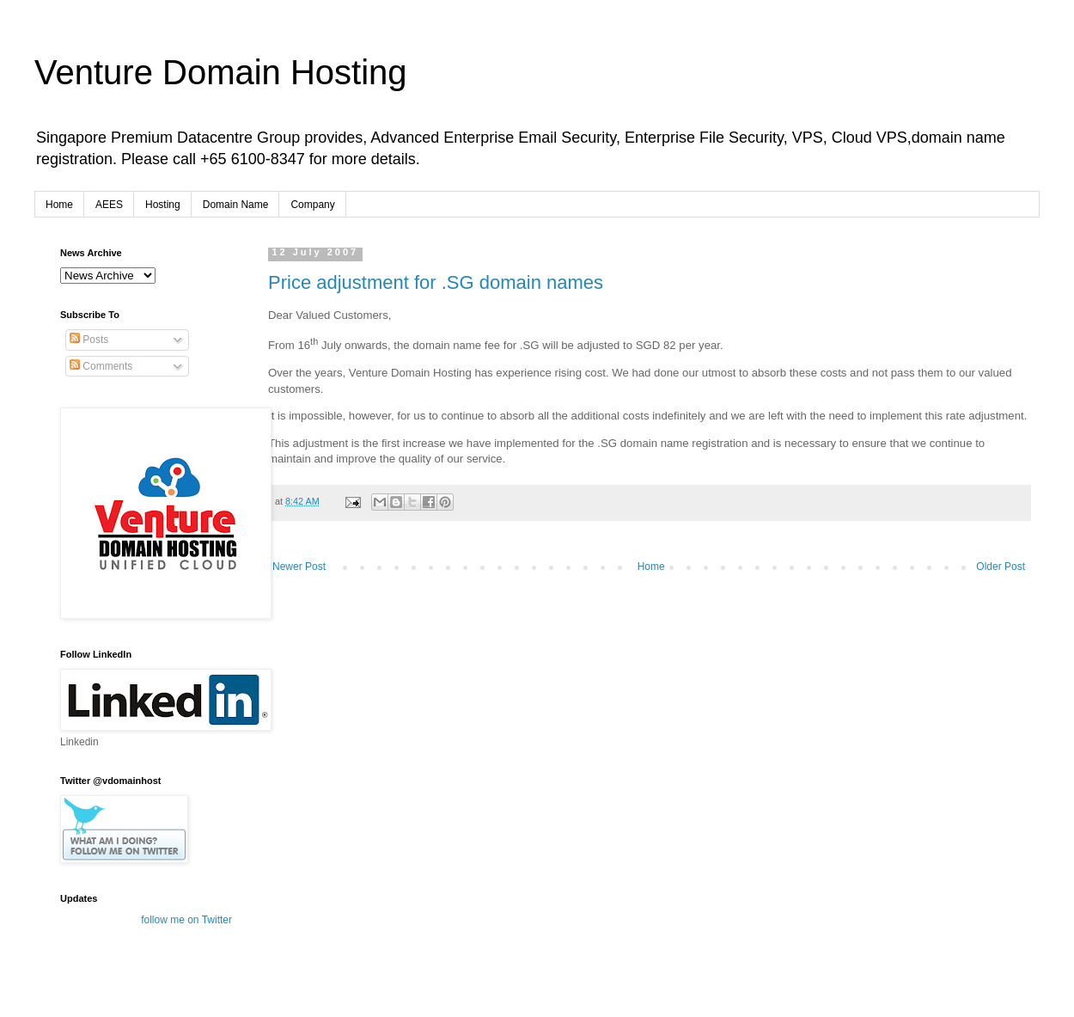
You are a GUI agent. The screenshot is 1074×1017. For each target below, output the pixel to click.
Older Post (1000, 567)
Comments (101, 366)
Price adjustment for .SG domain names (435, 282)
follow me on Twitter (186, 920)
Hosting (162, 205)
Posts (89, 340)
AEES (109, 205)
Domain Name (236, 205)
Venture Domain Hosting (220, 72)
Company (312, 205)
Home (59, 205)
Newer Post (299, 567)
